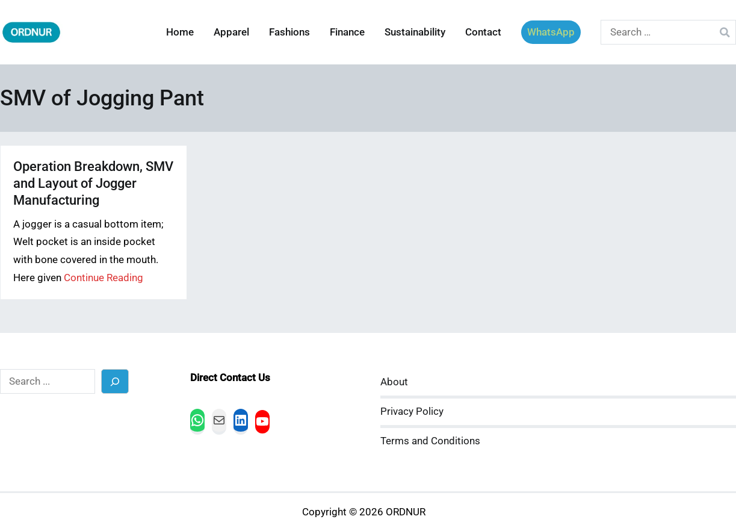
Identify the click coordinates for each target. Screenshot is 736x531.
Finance (347, 32)
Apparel (231, 32)
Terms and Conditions (430, 441)
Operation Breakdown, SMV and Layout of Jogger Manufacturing (93, 183)
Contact (483, 32)
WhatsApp (551, 32)
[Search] (115, 381)
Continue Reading (103, 278)
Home (180, 32)
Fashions (289, 32)
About (394, 382)
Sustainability (415, 32)
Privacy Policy (412, 411)
